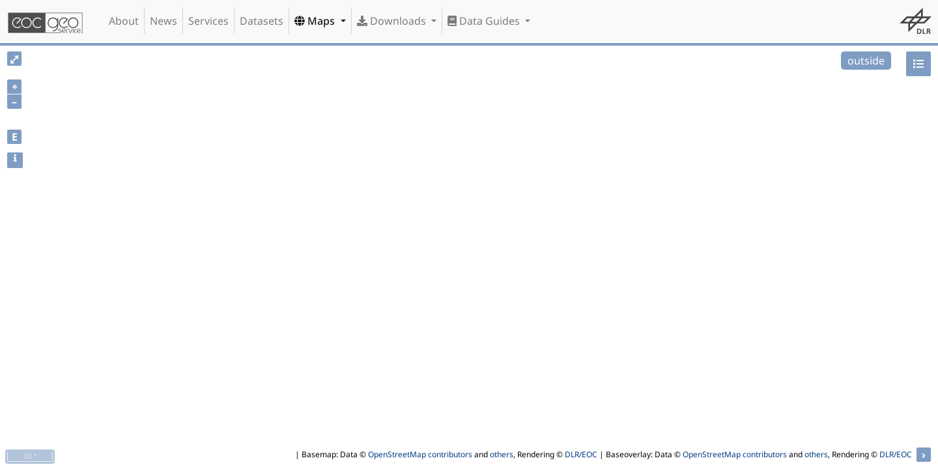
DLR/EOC (581, 454)
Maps (315, 21)
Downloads (393, 21)
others (501, 454)
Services (208, 21)
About (124, 21)
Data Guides (485, 21)
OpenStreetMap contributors (420, 454)
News (163, 21)
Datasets (261, 21)
